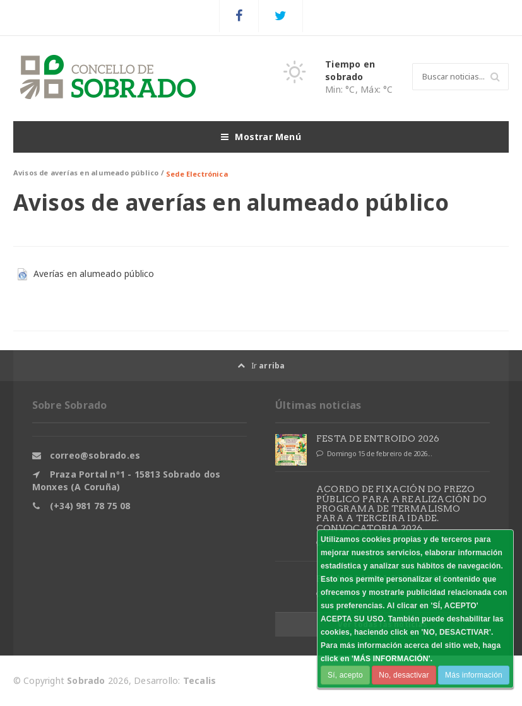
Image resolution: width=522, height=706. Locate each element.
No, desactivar (404, 675)
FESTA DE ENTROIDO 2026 (378, 438)
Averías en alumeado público (94, 273)
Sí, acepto (345, 675)
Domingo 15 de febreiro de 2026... (374, 454)
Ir (261, 365)
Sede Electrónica (197, 174)
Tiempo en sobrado (350, 70)
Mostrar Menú (261, 137)
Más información (473, 675)
